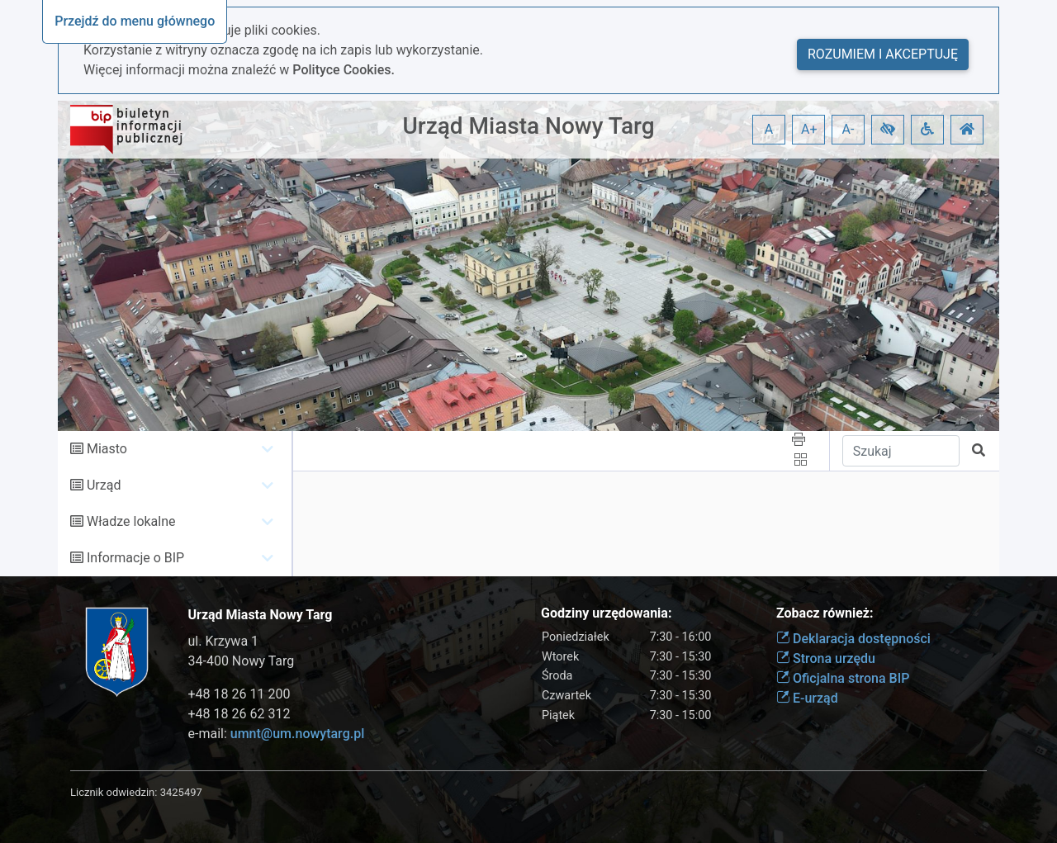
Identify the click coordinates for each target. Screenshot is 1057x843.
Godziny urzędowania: (606, 613)
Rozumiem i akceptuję (883, 54)
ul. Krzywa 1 (223, 641)
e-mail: (276, 733)
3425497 (181, 792)
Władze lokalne (131, 521)
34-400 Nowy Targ (241, 661)
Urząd (104, 485)
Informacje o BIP (135, 558)
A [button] (769, 129)
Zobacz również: (825, 613)
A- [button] (848, 129)
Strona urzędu (825, 658)
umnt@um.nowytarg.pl (297, 733)
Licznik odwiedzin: (113, 792)
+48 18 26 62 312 (239, 714)
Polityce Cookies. (343, 70)
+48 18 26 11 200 (239, 694)
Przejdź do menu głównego (135, 21)
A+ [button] (809, 129)
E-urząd (807, 698)
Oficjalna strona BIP (842, 678)
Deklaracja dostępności (853, 638)
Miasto (107, 449)
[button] (887, 129)
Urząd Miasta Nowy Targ (528, 126)
